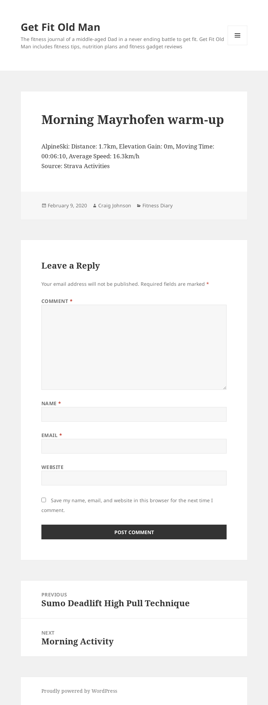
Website (52, 467)
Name (51, 403)
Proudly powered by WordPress (79, 690)
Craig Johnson (114, 205)
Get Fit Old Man (60, 27)
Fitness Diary (157, 205)
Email (51, 435)
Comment (57, 301)
